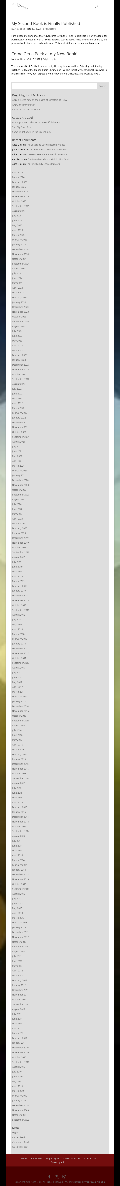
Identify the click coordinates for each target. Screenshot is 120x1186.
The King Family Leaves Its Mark (43, 163)
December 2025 (20, 191)
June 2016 (17, 734)
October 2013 (19, 884)
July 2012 (17, 956)
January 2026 (19, 186)
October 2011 (19, 999)
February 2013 (19, 922)
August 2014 (18, 835)
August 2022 (18, 383)
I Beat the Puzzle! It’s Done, (26, 109)
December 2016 (20, 706)
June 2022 (17, 393)
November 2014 (20, 821)
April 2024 (17, 287)
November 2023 (20, 311)
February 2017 (19, 696)
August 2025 (18, 210)
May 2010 (17, 1081)
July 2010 (17, 1071)
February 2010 (19, 1095)
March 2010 (18, 1090)
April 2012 (17, 970)
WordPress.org (20, 1146)
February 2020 (19, 528)
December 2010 (20, 1047)
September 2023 (20, 321)
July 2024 (17, 273)
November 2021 (20, 427)
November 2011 (20, 994)
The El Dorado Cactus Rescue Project (45, 144)
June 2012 (17, 961)
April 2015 (17, 802)
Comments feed (20, 1142)
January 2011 (19, 1042)
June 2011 (17, 1018)
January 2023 (19, 359)
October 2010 (19, 1057)
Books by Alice (58, 1162)
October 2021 (19, 432)
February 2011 (19, 1038)
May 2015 (17, 797)
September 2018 (20, 610)
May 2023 (17, 340)
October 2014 (19, 826)
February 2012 (19, 980)
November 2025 (20, 196)
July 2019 (17, 561)
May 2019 (17, 571)
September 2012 (20, 946)
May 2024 (17, 282)
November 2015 (20, 768)
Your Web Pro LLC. (95, 1181)
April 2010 (17, 1086)
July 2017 (17, 672)
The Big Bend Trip (21, 127)
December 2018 (20, 595)
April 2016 (17, 744)
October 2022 (19, 374)
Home (24, 1158)
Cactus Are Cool (71, 1158)
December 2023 (20, 306)
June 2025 (17, 220)
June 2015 (17, 792)
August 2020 (18, 499)
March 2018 (18, 634)
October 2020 (19, 489)
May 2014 (17, 850)
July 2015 (17, 787)
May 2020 (17, 513)
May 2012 (17, 965)
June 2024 (17, 278)
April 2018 (17, 629)
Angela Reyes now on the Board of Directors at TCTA (39, 99)
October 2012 (19, 941)
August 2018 (18, 614)
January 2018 (19, 643)
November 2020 (20, 484)
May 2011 (17, 1023)
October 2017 (19, 658)
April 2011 (17, 1028)
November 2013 (20, 879)
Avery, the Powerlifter (23, 104)
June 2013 (17, 903)
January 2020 (19, 533)
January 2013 (19, 927)
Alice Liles (20, 28)
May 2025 (17, 225)
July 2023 (17, 330)
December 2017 (20, 648)
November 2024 (20, 254)
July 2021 (17, 446)
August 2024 (18, 268)
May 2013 (17, 908)
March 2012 (18, 975)
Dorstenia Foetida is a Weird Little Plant (47, 154)
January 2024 (19, 302)
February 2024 (19, 297)
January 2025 (19, 244)
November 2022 (20, 369)
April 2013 (17, 912)
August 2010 (18, 1066)
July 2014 (17, 840)
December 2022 (20, 364)
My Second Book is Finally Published (45, 23)
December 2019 (20, 537)
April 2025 (17, 230)
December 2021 (20, 422)
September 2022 (20, 379)
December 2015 (20, 763)
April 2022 (17, 403)
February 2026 (19, 182)
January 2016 (19, 759)
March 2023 (18, 350)
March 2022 (18, 407)
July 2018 (17, 619)
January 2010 (19, 1100)
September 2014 (20, 831)
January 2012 (19, 985)
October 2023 (19, 316)
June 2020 (17, 509)
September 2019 (20, 552)
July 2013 (17, 898)
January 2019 (19, 590)
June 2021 (17, 451)
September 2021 (20, 436)
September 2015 (20, 778)
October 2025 (19, 201)
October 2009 (19, 1114)
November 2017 (20, 653)
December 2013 (20, 874)
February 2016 (19, 754)
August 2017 (18, 667)
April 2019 (17, 576)
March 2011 (18, 1033)
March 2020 (18, 523)
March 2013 (18, 917)
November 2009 (20, 1110)
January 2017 (19, 701)
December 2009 (20, 1105)
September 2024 (20, 263)
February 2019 (19, 585)
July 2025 (17, 215)
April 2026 (17, 172)
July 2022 (17, 388)
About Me (36, 1158)
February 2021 (19, 470)
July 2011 (17, 1014)
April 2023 (17, 345)
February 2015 (19, 807)
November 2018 (20, 600)
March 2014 (18, 860)
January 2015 (19, 811)
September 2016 (20, 720)
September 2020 (20, 494)
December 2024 (20, 249)
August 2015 (18, 783)
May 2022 (17, 398)
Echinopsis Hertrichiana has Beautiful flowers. (36, 122)
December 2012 (20, 932)
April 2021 (17, 460)
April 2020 (17, 518)
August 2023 (18, 326)
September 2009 (20, 1119)
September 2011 (20, 1004)
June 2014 (17, 845)
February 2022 (19, 412)
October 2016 (19, 715)
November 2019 (20, 542)
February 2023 (19, 355)
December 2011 (20, 989)
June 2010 (17, 1076)
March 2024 (18, 292)
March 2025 (18, 234)
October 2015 (19, 773)
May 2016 (17, 739)
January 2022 (19, 417)
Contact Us (90, 1158)
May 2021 (17, 456)
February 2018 (19, 638)
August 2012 (18, 951)
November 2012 (20, 937)
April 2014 (17, 855)
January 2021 (19, 475)
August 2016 (18, 725)
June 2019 (17, 566)
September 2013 (20, 888)
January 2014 (19, 869)
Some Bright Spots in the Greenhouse (32, 131)
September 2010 (20, 1062)
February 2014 (19, 864)
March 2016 (18, 749)
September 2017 (20, 662)
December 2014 (20, 816)
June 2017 (17, 677)
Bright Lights (49, 28)
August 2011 (18, 1009)
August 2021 (18, 441)
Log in (15, 1132)
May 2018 (17, 624)
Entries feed (18, 1137)
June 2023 (17, 335)
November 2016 (20, 710)
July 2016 (17, 730)
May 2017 (17, 682)
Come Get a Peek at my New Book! (44, 54)
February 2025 (19, 239)
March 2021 (18, 465)
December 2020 (20, 480)
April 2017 (17, 686)
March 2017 (18, 691)
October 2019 (19, 547)
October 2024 (19, 258)
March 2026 (18, 177)
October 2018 (19, 605)
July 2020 (17, 504)
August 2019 (18, 557)
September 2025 (20, 206)
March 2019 (18, 581)
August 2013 (18, 893)
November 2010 (20, 1052)
